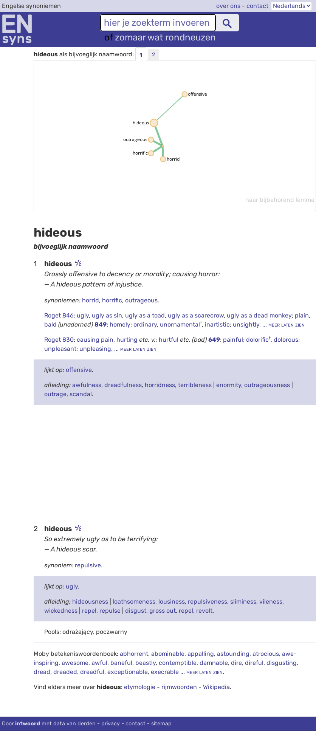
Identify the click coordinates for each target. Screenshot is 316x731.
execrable (165, 671)
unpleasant (60, 348)
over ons (228, 5)
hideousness (90, 601)
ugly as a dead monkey (259, 315)
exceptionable (127, 671)
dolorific (257, 339)
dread (42, 671)
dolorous (286, 339)
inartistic (217, 324)
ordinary (145, 324)
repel (89, 610)
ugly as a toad (145, 315)
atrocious (265, 653)
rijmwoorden (179, 687)
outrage (55, 394)
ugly (83, 315)
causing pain (95, 339)
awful (99, 662)
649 (214, 339)
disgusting (281, 662)
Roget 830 (59, 339)
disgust (135, 610)
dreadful (92, 671)
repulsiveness (207, 601)
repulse (110, 610)
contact (257, 5)
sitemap (161, 723)
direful (254, 662)
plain (302, 315)
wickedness (60, 610)
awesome (75, 662)
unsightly (246, 324)
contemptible (178, 662)
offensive (79, 369)
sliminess (243, 601)
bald (51, 324)
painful (233, 339)
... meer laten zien (283, 324)
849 (100, 324)
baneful (121, 662)
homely (120, 324)
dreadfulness (123, 385)
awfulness (86, 385)
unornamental (180, 324)
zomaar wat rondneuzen (165, 37)
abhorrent (134, 653)
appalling (200, 653)
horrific (112, 300)
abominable (167, 653)
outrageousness (267, 385)
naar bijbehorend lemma (279, 199)
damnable (214, 662)
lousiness (171, 601)
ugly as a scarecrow (196, 315)
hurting (127, 339)
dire (236, 662)
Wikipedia (216, 687)
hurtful (169, 339)
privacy (110, 723)
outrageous (141, 300)
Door (49, 723)
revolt (204, 610)
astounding (233, 653)
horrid (90, 300)
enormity (228, 385)
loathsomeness (134, 601)
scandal (81, 394)
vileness (270, 601)
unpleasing (95, 348)
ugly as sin (107, 315)
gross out (162, 610)
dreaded (65, 671)
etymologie (139, 687)
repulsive (88, 565)
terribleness (195, 385)
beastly (145, 662)
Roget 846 (59, 315)
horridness (160, 385)
